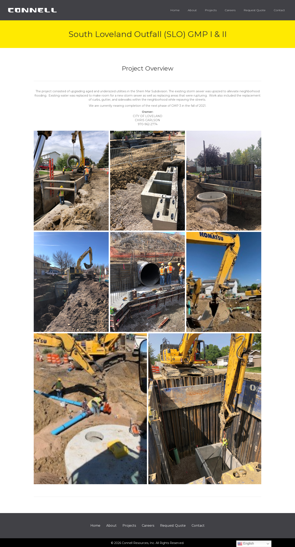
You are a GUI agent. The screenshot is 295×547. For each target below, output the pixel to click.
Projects (129, 525)
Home (95, 525)
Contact (198, 525)
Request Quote (173, 525)
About (111, 525)
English (246, 543)
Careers (148, 525)
